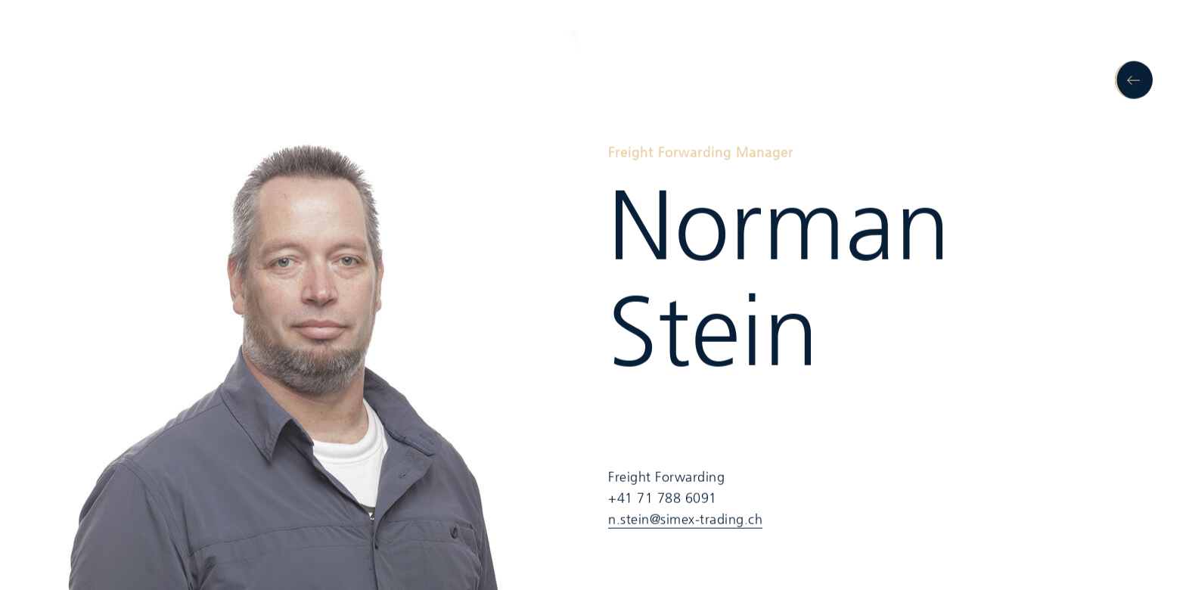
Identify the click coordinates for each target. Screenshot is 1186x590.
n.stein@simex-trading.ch (685, 519)
